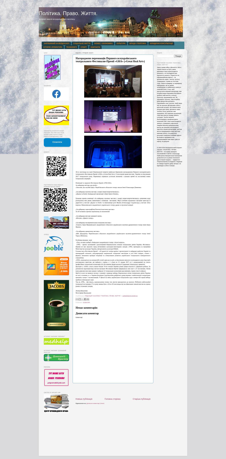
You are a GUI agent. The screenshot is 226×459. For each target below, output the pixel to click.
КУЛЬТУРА (121, 43)
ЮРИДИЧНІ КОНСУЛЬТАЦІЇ (161, 43)
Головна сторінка (112, 399)
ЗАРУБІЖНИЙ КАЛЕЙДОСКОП (56, 43)
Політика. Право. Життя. (68, 13)
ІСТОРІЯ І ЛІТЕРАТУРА (52, 47)
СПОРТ (84, 47)
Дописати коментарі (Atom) (95, 403)
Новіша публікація (84, 399)
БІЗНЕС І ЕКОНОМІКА (103, 43)
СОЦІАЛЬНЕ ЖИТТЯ (81, 43)
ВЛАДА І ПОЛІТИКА (138, 43)
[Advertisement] (113, 390)
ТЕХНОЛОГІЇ (71, 47)
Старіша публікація (141, 399)
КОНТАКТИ (95, 47)
